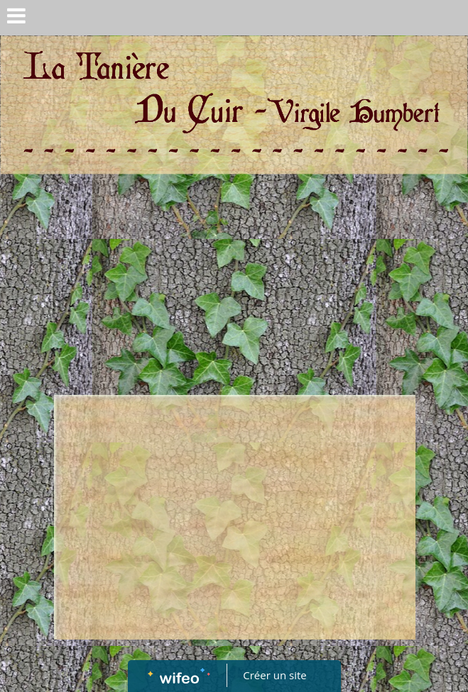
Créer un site (274, 675)
